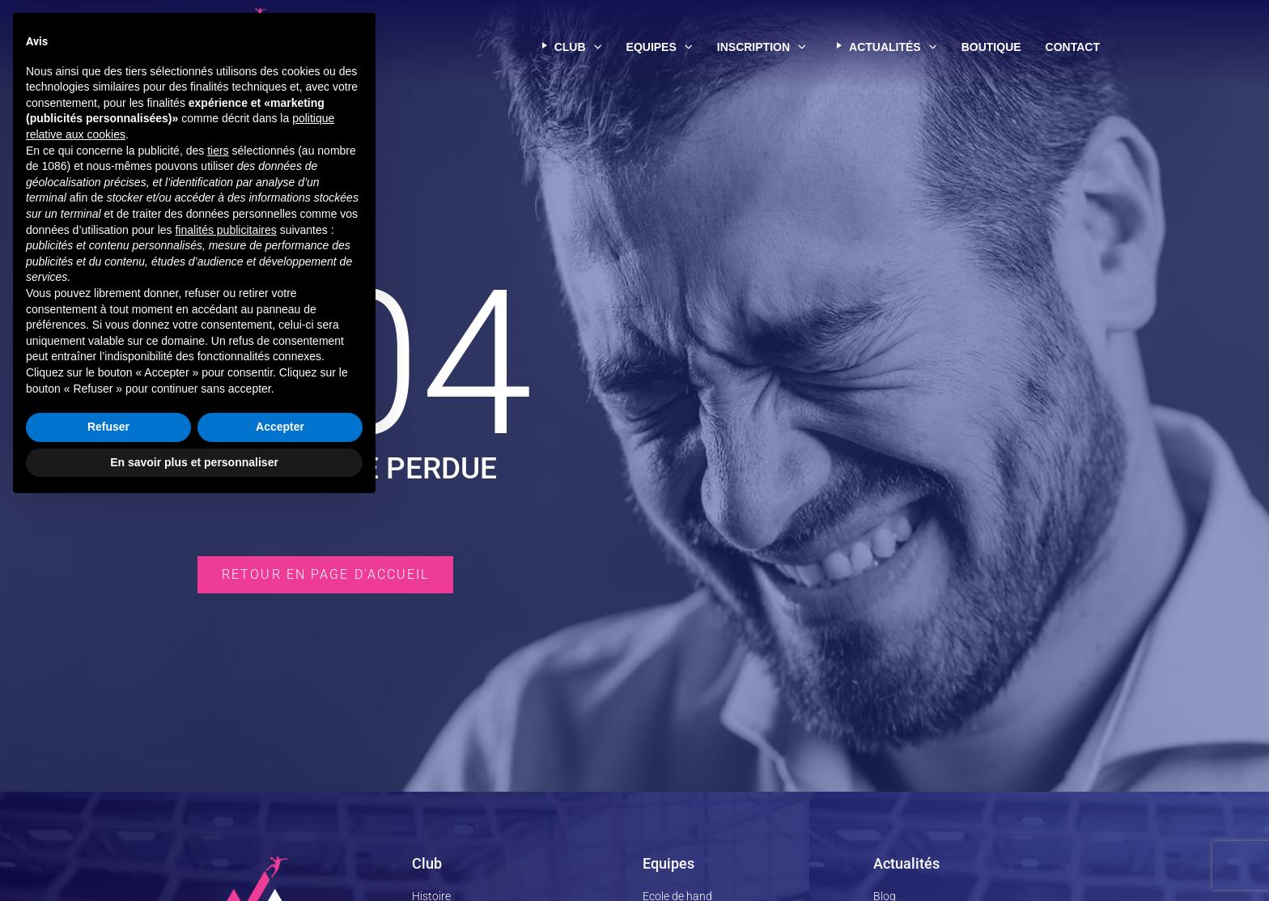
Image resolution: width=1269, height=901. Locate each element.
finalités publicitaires (225, 624)
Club (569, 47)
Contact (1073, 46)
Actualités (883, 47)
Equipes (659, 47)
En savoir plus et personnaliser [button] (194, 856)
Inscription (761, 47)
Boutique (991, 46)
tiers (217, 544)
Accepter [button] (280, 821)
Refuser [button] (108, 821)
